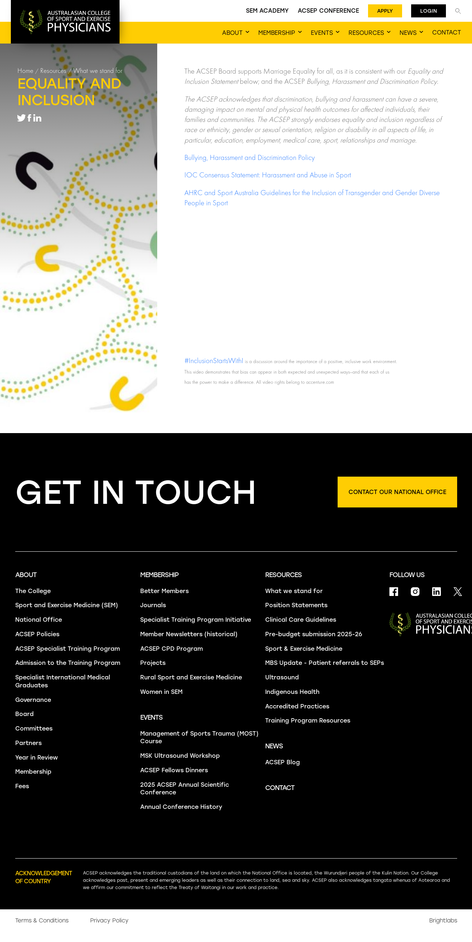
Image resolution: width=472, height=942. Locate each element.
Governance (33, 699)
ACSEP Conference (328, 10)
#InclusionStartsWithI (213, 360)
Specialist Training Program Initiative (195, 619)
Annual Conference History (181, 806)
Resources (53, 70)
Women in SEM (161, 691)
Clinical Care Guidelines (300, 619)
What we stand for (97, 70)
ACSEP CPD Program (171, 648)
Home (25, 70)
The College (33, 591)
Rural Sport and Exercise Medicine (191, 677)
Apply (385, 11)
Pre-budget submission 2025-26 (313, 634)
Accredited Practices (297, 706)
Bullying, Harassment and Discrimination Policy (249, 157)
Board (24, 714)
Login (428, 11)
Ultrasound (282, 677)
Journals (153, 605)
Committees (34, 728)
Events (151, 717)
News (274, 746)
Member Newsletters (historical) (189, 634)
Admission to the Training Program (67, 662)
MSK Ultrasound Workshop (180, 755)
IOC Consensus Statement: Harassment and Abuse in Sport (267, 174)
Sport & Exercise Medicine (303, 648)
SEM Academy (267, 10)
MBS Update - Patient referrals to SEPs (324, 662)
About (26, 575)
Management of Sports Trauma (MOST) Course (199, 737)
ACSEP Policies (37, 634)
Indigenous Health (292, 691)
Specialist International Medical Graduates (62, 681)
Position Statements (296, 605)
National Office (38, 619)
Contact (280, 788)
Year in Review (36, 757)
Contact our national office (397, 492)
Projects (153, 662)
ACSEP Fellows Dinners (174, 770)
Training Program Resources (307, 720)
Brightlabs (443, 920)
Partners (28, 743)
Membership (33, 771)
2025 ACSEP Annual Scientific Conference (184, 788)
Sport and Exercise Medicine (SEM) (66, 605)
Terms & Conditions (41, 920)
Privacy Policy (109, 920)
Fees (22, 786)
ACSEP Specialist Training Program (67, 648)
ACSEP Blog (282, 762)
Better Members (164, 591)
